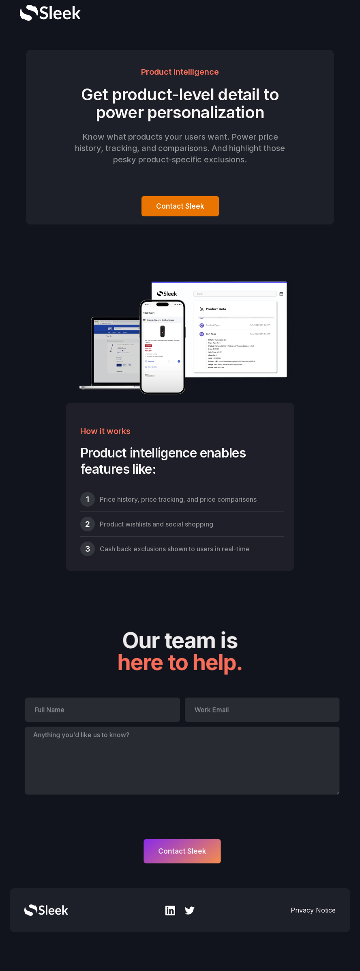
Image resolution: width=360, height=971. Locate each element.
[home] (50, 13)
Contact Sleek (180, 206)
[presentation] (86, 815)
